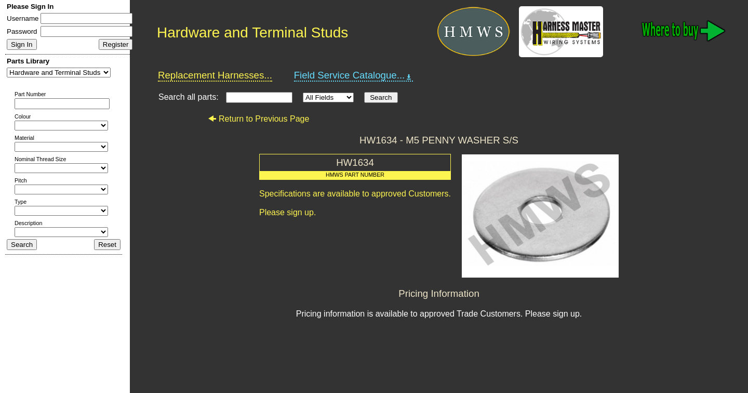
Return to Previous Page (258, 118)
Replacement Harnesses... (215, 75)
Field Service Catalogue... (353, 75)
